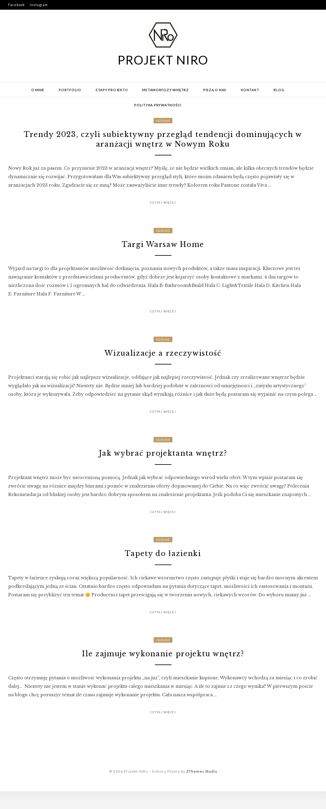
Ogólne (163, 120)
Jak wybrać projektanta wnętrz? (163, 464)
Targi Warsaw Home (163, 250)
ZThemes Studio (201, 789)
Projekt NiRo (163, 60)
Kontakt (250, 90)
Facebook (16, 5)
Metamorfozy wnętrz (165, 90)
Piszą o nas (214, 90)
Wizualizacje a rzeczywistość (163, 361)
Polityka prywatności (157, 105)
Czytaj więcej (163, 206)
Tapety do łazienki (163, 567)
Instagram (39, 5)
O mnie (38, 90)
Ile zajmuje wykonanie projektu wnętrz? (163, 670)
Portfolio (70, 90)
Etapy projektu (112, 90)
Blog (279, 90)
